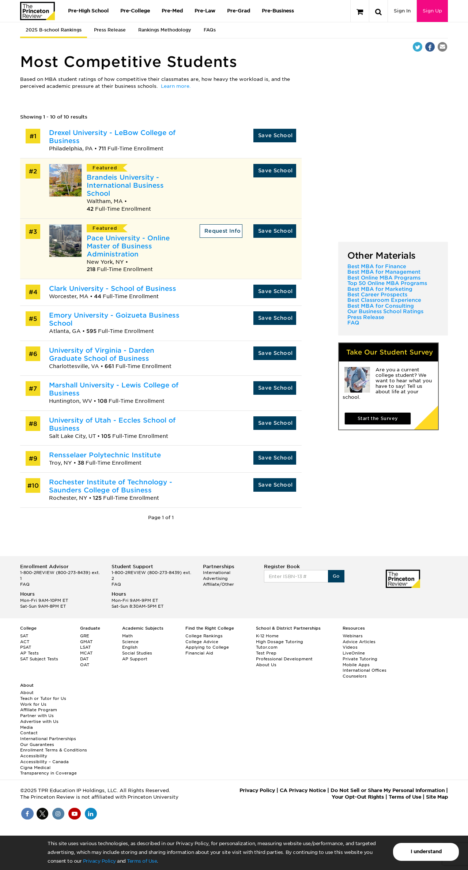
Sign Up (432, 11)
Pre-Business (278, 11)
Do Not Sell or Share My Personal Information (388, 790)
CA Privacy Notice (303, 790)
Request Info (222, 231)
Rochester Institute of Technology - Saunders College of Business (110, 486)
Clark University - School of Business (112, 288)
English (129, 647)
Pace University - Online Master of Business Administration (128, 246)
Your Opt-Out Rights (358, 797)
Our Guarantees (37, 744)
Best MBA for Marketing (379, 289)
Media (26, 727)
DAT (84, 658)
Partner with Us (37, 715)
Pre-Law (205, 11)
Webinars (353, 635)
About (27, 692)
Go (336, 576)
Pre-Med (172, 11)
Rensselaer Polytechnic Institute (105, 455)
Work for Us (33, 704)
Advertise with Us (39, 721)
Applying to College (207, 647)
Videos (350, 647)
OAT (84, 664)
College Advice (201, 641)
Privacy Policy (99, 861)
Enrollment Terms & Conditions (53, 750)
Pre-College (135, 11)
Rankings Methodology (164, 30)
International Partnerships (48, 738)
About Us (266, 664)
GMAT (86, 641)
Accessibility (33, 755)
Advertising (215, 578)
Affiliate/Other (218, 584)
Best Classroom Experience (384, 300)
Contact (29, 732)
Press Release (110, 30)
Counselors (355, 676)
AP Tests (29, 653)
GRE (84, 635)
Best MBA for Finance (376, 266)
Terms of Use (142, 861)
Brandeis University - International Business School (125, 185)
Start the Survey (378, 418)
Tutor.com (267, 647)
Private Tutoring (360, 658)
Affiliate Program (38, 709)
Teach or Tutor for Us (43, 698)
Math (127, 635)
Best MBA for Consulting (380, 306)
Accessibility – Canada (44, 761)
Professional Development (284, 658)
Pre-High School (88, 11)
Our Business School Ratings (385, 311)
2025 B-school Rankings (54, 30)
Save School (275, 135)
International (216, 572)
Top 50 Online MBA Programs (387, 283)
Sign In (402, 11)
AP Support (134, 658)
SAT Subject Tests (39, 658)
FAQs (210, 30)
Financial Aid (199, 653)
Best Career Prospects (377, 294)
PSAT (25, 647)
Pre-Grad (238, 11)
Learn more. (176, 86)
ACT (24, 641)
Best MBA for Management (383, 272)
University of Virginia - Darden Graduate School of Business (101, 354)
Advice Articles (359, 641)
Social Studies (137, 653)
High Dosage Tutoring (279, 641)
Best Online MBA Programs (383, 278)
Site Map (437, 797)
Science (130, 641)
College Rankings (204, 635)
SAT (24, 635)
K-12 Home (267, 635)
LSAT (85, 647)
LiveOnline (354, 653)
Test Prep (266, 653)
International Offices (364, 670)
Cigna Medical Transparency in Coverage (48, 770)
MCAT (86, 653)
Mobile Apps (356, 664)
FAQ (353, 323)
